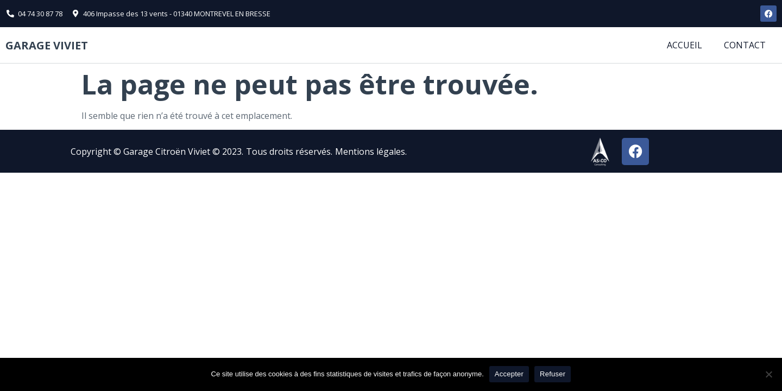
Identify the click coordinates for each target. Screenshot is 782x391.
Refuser (552, 374)
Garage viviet (46, 45)
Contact (745, 45)
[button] (415, 151)
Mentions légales (370, 151)
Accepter (509, 374)
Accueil (684, 45)
